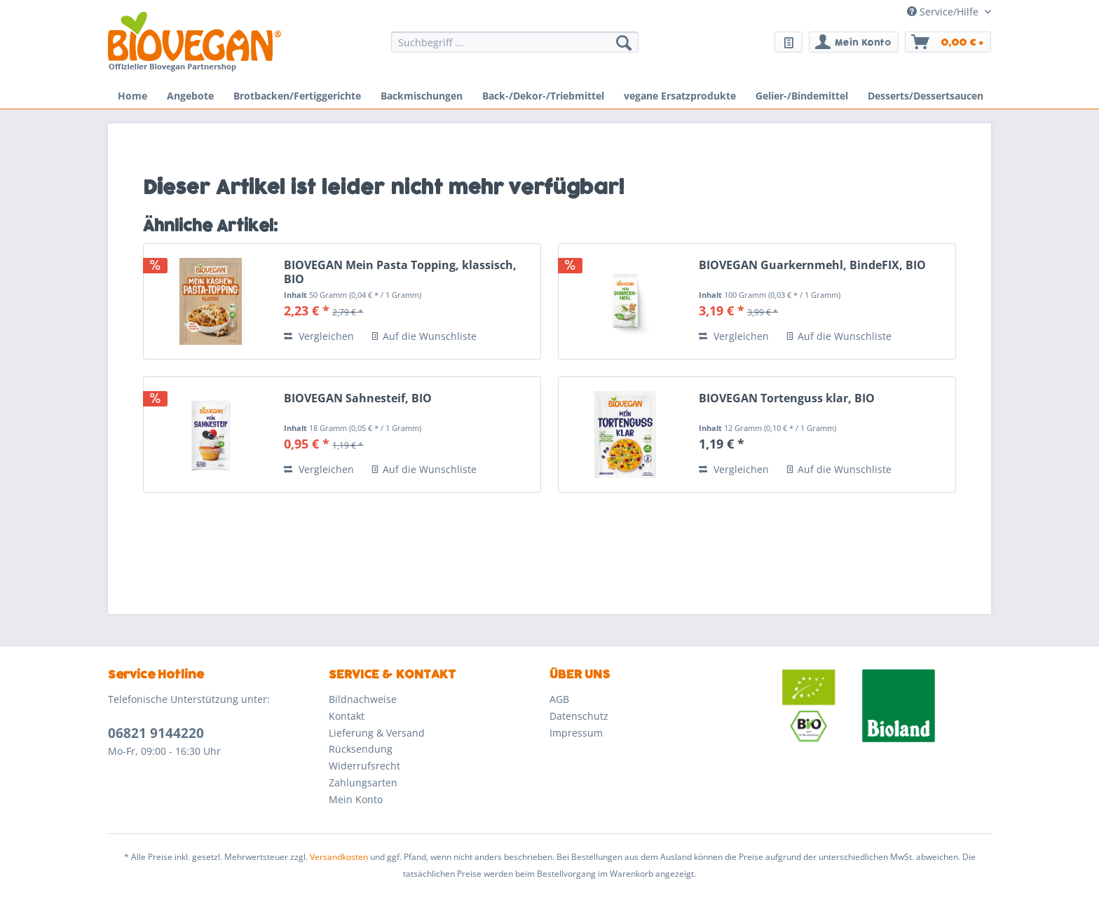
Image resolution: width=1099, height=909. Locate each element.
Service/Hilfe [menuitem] (944, 11)
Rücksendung (360, 749)
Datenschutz (579, 716)
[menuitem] (515, 49)
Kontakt (346, 716)
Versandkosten (339, 857)
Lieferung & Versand (377, 732)
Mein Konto (356, 799)
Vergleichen (319, 336)
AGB (559, 699)
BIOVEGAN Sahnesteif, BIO (358, 398)
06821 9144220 (156, 733)
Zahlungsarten (363, 782)
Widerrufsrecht (364, 765)
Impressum (576, 732)
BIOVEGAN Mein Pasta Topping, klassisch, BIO (400, 272)
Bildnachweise (363, 699)
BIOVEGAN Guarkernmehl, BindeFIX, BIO (812, 265)
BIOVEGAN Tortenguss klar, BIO (787, 398)
